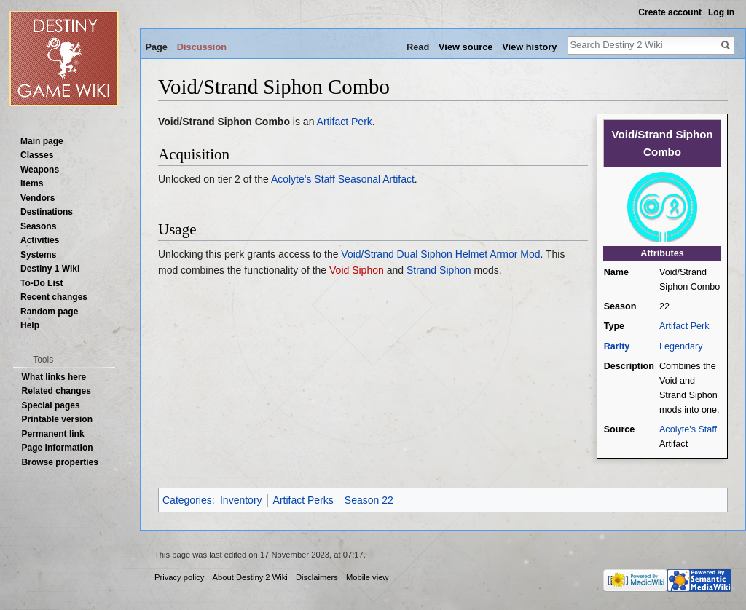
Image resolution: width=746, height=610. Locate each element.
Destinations (46, 212)
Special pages (51, 405)
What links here (54, 377)
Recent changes (53, 297)
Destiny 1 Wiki (49, 269)
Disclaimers (317, 577)
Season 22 (369, 500)
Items (31, 183)
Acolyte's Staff (688, 429)
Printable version (57, 419)
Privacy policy (179, 577)
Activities (39, 240)
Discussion (202, 46)
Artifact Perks (303, 500)
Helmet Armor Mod (498, 254)
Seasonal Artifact (376, 179)
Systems (38, 255)
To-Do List (41, 283)
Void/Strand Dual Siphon (396, 254)
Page (156, 46)
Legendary (681, 346)
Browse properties (60, 462)
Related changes (56, 391)
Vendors (37, 198)
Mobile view (367, 577)
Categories (187, 500)
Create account (670, 12)
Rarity (617, 346)
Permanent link (53, 434)
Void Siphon (356, 270)
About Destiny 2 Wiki (250, 577)
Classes (36, 155)
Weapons (39, 170)
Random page (49, 311)
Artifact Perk (684, 326)
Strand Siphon (439, 270)
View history (529, 46)
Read (418, 46)
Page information (57, 448)
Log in (721, 12)
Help (29, 325)
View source (465, 46)
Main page (41, 141)
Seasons (38, 226)
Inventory (241, 500)
